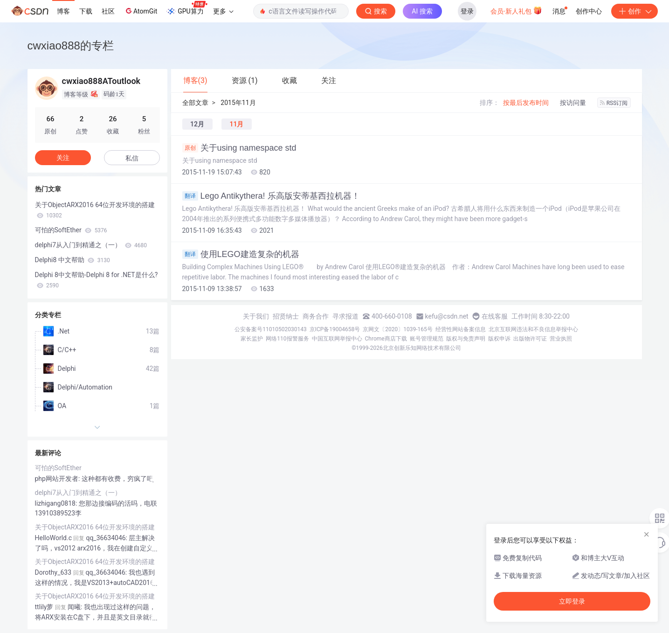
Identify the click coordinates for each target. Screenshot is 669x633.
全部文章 (195, 102)
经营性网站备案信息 (460, 329)
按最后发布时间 (526, 102)
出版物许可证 (530, 338)
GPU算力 (186, 8)
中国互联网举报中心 (337, 338)
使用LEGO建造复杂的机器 (240, 254)
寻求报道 (345, 316)
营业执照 (561, 338)
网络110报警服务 (287, 338)
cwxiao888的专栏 (71, 45)
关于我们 (256, 316)
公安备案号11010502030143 (270, 329)
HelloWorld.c (53, 538)
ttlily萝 (44, 607)
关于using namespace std (239, 148)
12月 (197, 124)
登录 (467, 11)
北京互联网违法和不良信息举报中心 (533, 329)
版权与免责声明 (465, 338)
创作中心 (589, 11)
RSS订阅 (614, 103)
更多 (223, 11)
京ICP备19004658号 (335, 329)
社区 (108, 11)
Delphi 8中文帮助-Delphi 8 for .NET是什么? (96, 280)
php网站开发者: (58, 478)
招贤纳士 (286, 316)
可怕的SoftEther (71, 230)
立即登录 (572, 601)
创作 (634, 11)
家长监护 (252, 338)
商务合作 (316, 316)
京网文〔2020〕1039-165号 (398, 329)
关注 (62, 157)
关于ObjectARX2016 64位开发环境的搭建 (95, 210)
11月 (236, 124)
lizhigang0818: (57, 503)
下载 (85, 11)
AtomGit (140, 11)
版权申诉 (499, 338)
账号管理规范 (426, 338)
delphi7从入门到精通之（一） (91, 245)
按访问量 (573, 102)
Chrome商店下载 (386, 338)
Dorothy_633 (53, 572)
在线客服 (495, 316)
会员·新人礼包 (516, 10)
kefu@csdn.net (447, 316)
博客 (63, 11)
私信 (131, 158)
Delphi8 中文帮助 (72, 260)
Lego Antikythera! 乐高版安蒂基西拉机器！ (271, 196)
